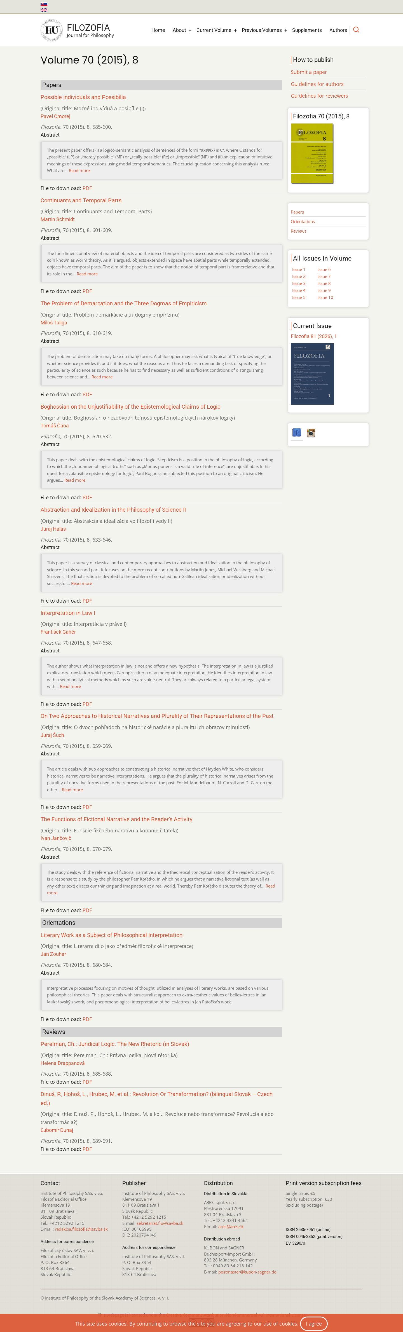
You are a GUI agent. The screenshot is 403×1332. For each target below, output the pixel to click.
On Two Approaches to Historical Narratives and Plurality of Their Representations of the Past (157, 716)
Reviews (298, 231)
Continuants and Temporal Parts (81, 200)
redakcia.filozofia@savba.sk (81, 1229)
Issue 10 (325, 297)
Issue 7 (324, 276)
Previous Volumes (262, 30)
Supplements (307, 30)
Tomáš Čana (55, 426)
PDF (87, 188)
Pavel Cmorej (55, 116)
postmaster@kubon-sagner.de (247, 1272)
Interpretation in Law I (68, 613)
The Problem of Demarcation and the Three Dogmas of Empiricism (124, 303)
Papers (297, 212)
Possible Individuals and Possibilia (83, 97)
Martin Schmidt (58, 219)
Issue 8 (324, 283)
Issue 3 (299, 283)
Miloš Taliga (54, 323)
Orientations (303, 221)
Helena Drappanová (63, 1063)
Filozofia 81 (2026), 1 (314, 336)
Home (158, 30)
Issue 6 (324, 269)
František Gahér (58, 632)
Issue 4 (299, 290)
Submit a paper (309, 72)
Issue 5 (299, 297)
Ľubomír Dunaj (57, 1130)
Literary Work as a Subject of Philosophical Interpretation (111, 935)
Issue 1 (299, 269)
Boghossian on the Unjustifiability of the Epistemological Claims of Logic (130, 407)
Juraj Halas (53, 529)
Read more (79, 170)
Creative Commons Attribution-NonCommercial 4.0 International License (236, 1315)
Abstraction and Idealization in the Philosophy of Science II (113, 510)
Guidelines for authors (317, 84)
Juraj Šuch (52, 735)
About (179, 30)
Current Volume (213, 30)
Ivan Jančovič (56, 838)
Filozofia (88, 27)
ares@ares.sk (230, 1226)
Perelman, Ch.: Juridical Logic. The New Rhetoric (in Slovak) (115, 1044)
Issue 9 (324, 290)
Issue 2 (299, 276)
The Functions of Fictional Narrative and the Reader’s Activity (116, 819)
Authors (338, 30)
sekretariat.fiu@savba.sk (160, 1223)
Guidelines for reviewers (319, 95)
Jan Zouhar (53, 954)
